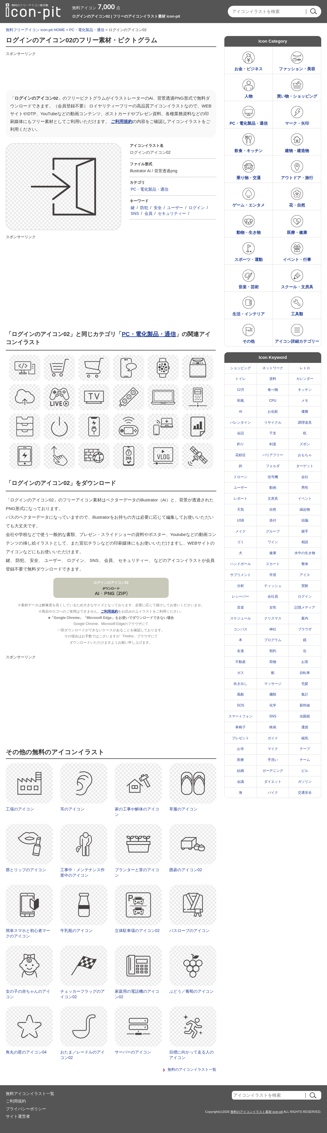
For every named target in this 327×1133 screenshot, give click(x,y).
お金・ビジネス (248, 69)
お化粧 (273, 412)
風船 (240, 694)
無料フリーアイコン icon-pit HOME (35, 30)
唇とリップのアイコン (26, 869)
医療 (240, 760)
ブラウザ (305, 629)
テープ (305, 749)
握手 (304, 531)
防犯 (144, 207)
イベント (305, 499)
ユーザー (175, 207)
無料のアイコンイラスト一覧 (192, 1069)
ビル (304, 771)
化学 (272, 705)
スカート (273, 564)
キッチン (305, 390)
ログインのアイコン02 (110, 583)
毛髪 (304, 684)
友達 (240, 651)
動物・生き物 (248, 232)
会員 (148, 213)
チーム (305, 760)
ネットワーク (272, 368)
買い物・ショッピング (297, 96)
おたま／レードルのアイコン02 (82, 1055)
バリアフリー (272, 455)
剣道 (272, 444)
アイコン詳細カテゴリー (297, 341)
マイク (273, 749)
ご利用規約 (121, 121)
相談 (304, 542)
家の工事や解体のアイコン (137, 812)
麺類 (272, 694)
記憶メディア (304, 607)
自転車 (305, 673)
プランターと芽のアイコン (137, 872)
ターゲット (304, 466)
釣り (240, 444)
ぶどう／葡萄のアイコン (191, 991)
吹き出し (240, 684)
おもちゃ (305, 455)
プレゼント (240, 738)
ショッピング (240, 368)
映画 (272, 727)
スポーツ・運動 (248, 259)
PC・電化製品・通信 (86, 30)
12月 (240, 390)
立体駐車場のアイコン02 (137, 930)
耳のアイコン (72, 809)
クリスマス (272, 618)
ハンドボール (240, 564)
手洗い (273, 760)
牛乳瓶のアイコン (76, 930)
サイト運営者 (18, 1116)
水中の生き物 (304, 553)
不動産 (240, 662)
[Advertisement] (111, 71)
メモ (304, 401)
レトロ (305, 368)
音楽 (240, 607)
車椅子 (240, 727)
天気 (240, 509)
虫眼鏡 (305, 716)
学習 (272, 575)
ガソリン (305, 782)
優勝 (304, 412)
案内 (304, 618)
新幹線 (305, 705)
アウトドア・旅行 (297, 177)
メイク (240, 531)
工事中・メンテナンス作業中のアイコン (82, 872)
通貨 (304, 727)
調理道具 (305, 422)
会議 (240, 782)
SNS (135, 213)
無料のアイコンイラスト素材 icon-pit (256, 1111)
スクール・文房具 (297, 287)
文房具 (273, 499)
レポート (240, 499)
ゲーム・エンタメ (248, 205)
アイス (305, 575)
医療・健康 (297, 232)
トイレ (240, 379)
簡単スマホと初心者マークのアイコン (28, 933)
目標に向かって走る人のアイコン (191, 1055)
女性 (272, 607)
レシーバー (240, 596)
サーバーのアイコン (133, 1052)
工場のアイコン (20, 809)
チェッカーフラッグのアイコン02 (82, 994)
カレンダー (304, 379)
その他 (249, 341)
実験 (304, 586)
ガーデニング (272, 771)
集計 (304, 694)
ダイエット (272, 782)
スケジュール (240, 618)
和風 (240, 401)
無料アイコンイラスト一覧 (30, 1093)
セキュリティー (172, 213)
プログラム (272, 640)
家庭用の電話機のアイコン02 (137, 994)
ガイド (273, 738)
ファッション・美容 (297, 69)
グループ (273, 531)
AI (240, 412)
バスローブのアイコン (189, 930)
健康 (272, 553)
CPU (272, 401)
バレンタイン (240, 422)
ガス (240, 673)
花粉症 (240, 455)
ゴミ (240, 542)
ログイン (197, 207)
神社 (272, 629)
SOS (240, 705)
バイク (273, 793)
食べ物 (273, 390)
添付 (272, 520)
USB (240, 520)
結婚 (240, 771)
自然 (272, 509)
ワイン (273, 542)
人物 (249, 96)
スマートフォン (240, 716)
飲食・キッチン (248, 150)
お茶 (304, 662)
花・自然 (297, 205)
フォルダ (273, 466)
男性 (304, 488)
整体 (304, 564)
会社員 (273, 596)
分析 (240, 586)
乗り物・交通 (248, 177)
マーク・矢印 (297, 123)
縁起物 (305, 509)
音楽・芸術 (248, 287)
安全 (158, 207)
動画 (272, 488)
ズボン (305, 444)
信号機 (273, 477)
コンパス (240, 629)
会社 (304, 477)
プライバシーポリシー (26, 1109)
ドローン (240, 477)
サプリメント (240, 575)
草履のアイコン (183, 809)
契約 (272, 651)
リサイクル (272, 422)
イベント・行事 (297, 259)
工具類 (297, 314)
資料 (272, 379)
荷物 (272, 662)
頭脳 (304, 520)
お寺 (240, 749)
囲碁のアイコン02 (185, 869)
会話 (240, 433)
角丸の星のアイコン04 (26, 1052)
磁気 (304, 738)
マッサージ (272, 684)
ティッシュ (272, 586)
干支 (272, 433)
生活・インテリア (248, 314)
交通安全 (305, 793)
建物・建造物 (297, 150)
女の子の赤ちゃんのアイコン (28, 994)
